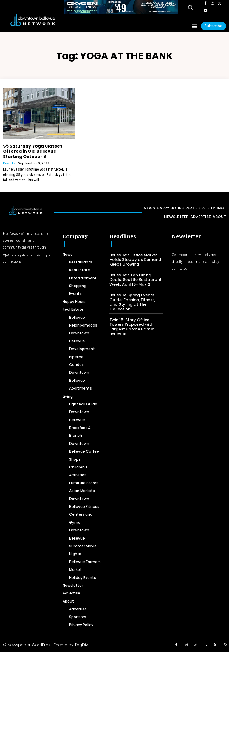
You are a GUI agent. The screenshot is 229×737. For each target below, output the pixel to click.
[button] (190, 7)
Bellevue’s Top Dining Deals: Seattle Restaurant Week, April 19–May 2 (136, 279)
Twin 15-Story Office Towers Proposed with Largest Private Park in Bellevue (131, 321)
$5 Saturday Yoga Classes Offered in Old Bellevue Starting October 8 (32, 151)
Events (9, 163)
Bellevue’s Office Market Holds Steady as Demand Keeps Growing (134, 259)
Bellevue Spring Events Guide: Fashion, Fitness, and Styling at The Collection (136, 299)
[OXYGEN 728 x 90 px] (121, 7)
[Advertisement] (114, 693)
